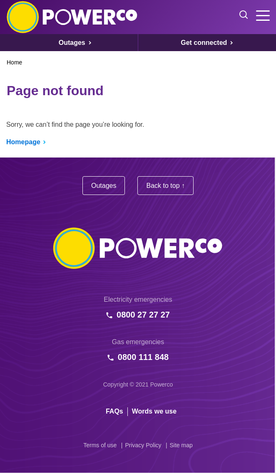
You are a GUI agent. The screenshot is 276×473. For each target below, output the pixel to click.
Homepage (23, 141)
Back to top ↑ (165, 185)
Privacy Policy (143, 445)
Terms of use (100, 445)
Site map (181, 445)
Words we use (154, 411)
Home (14, 62)
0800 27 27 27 (143, 314)
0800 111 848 (143, 357)
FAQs (114, 411)
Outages (103, 185)
